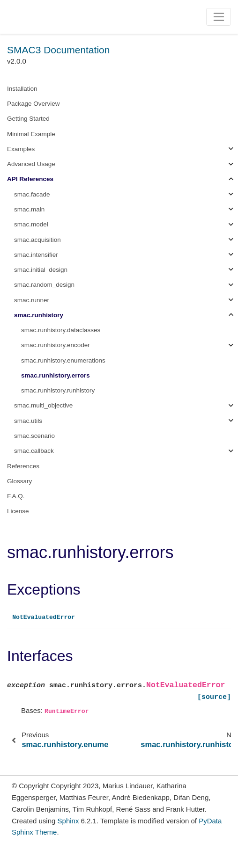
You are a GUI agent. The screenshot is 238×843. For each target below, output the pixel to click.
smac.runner (31, 300)
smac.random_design (44, 284)
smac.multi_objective (43, 405)
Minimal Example (31, 134)
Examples (21, 149)
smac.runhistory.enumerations (63, 360)
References (23, 466)
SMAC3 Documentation (58, 49)
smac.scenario (34, 435)
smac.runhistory (38, 315)
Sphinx (68, 821)
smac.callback (34, 450)
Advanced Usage (31, 163)
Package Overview (33, 103)
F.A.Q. (16, 496)
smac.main (29, 209)
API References (30, 178)
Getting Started (28, 118)
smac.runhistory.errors (55, 375)
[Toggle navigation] (218, 17)
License (18, 511)
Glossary (19, 481)
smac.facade (32, 194)
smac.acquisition (37, 239)
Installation (22, 88)
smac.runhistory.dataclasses (60, 330)
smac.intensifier (36, 254)
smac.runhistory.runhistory (58, 390)
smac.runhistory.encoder (55, 345)
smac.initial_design (40, 269)
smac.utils (28, 420)
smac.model (31, 224)
